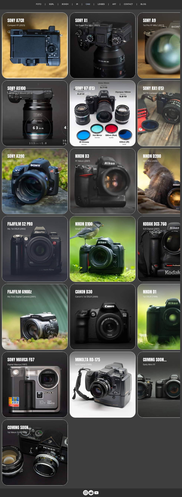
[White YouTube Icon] (96, 492)
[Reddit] (91, 492)
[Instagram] (85, 492)
